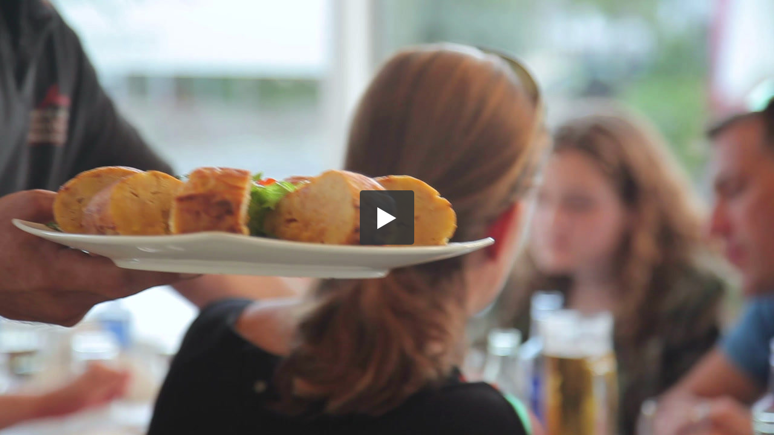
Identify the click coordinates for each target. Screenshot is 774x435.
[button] (387, 217)
